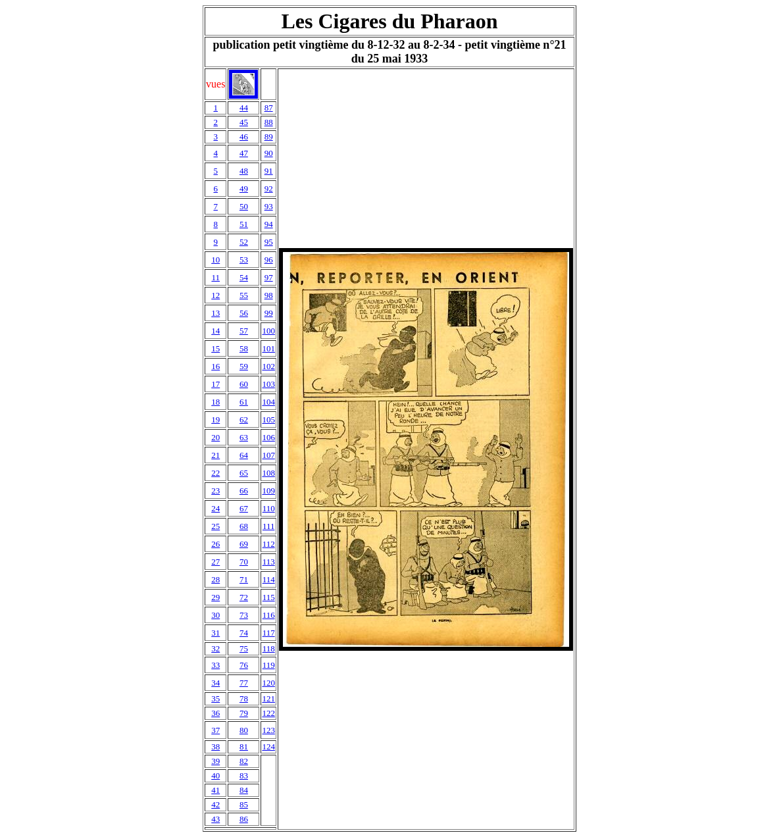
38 (215, 746)
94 (268, 224)
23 (215, 490)
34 (215, 683)
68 (243, 526)
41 (215, 790)
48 (243, 171)
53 (243, 260)
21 (215, 455)
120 (268, 683)
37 (215, 730)
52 (243, 242)
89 (268, 136)
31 (215, 633)
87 (268, 108)
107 (268, 455)
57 (243, 331)
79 (243, 713)
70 (243, 562)
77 (243, 683)
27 (215, 562)
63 (243, 437)
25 (215, 526)
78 (243, 698)
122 (268, 713)
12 (215, 295)
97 (268, 277)
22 (215, 473)
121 (268, 698)
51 (243, 224)
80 (243, 730)
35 (215, 698)
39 (215, 761)
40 (215, 775)
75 (243, 648)
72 (243, 597)
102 (268, 366)
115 (269, 597)
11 (215, 277)
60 (243, 384)
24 (215, 508)
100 (268, 331)
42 (215, 804)
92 (268, 188)
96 (268, 260)
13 (215, 313)
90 (268, 153)
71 (243, 579)
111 (269, 526)
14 (215, 331)
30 (215, 615)
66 (243, 490)
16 (215, 366)
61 (243, 402)
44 (243, 108)
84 (243, 790)
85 (243, 804)
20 (215, 437)
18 (215, 402)
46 (243, 136)
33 (215, 665)
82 (243, 761)
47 (243, 153)
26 (215, 544)
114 (269, 579)
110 (269, 508)
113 (269, 562)
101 (268, 348)
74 (243, 633)
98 (268, 295)
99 (268, 313)
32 (215, 648)
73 (243, 615)
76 (243, 665)
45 (243, 122)
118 (269, 648)
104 (268, 402)
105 (268, 419)
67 (243, 508)
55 (243, 295)
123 (268, 730)
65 (243, 473)
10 (215, 260)
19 (215, 419)
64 (243, 455)
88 (268, 122)
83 (243, 775)
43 (215, 819)
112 (269, 544)
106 (268, 437)
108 (268, 473)
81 (243, 746)
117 (269, 633)
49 (243, 188)
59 (243, 366)
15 (215, 348)
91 (268, 171)
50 (243, 206)
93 (268, 206)
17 (215, 384)
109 (268, 490)
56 (243, 313)
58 (243, 348)
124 (268, 746)
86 (243, 819)
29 (215, 597)
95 (268, 242)
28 (215, 579)
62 (243, 419)
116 (269, 615)
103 (268, 384)
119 (269, 665)
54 (243, 277)
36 (215, 713)
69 (243, 544)
